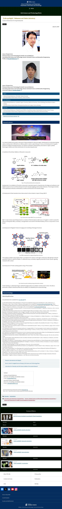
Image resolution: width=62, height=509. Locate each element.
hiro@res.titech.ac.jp (11, 378)
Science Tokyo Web (6, 494)
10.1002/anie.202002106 (40, 306)
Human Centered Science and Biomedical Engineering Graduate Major (40, 398)
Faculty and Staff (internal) (7, 501)
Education (6, 396)
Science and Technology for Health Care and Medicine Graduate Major (19, 400)
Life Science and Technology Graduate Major (14, 398)
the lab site (25, 389)
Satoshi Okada (17, 90)
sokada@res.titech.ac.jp (12, 383)
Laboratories (13, 396)
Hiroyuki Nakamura (13, 58)
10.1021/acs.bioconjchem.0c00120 (44, 304)
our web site (22, 299)
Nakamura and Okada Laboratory (11, 116)
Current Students (5, 497)
